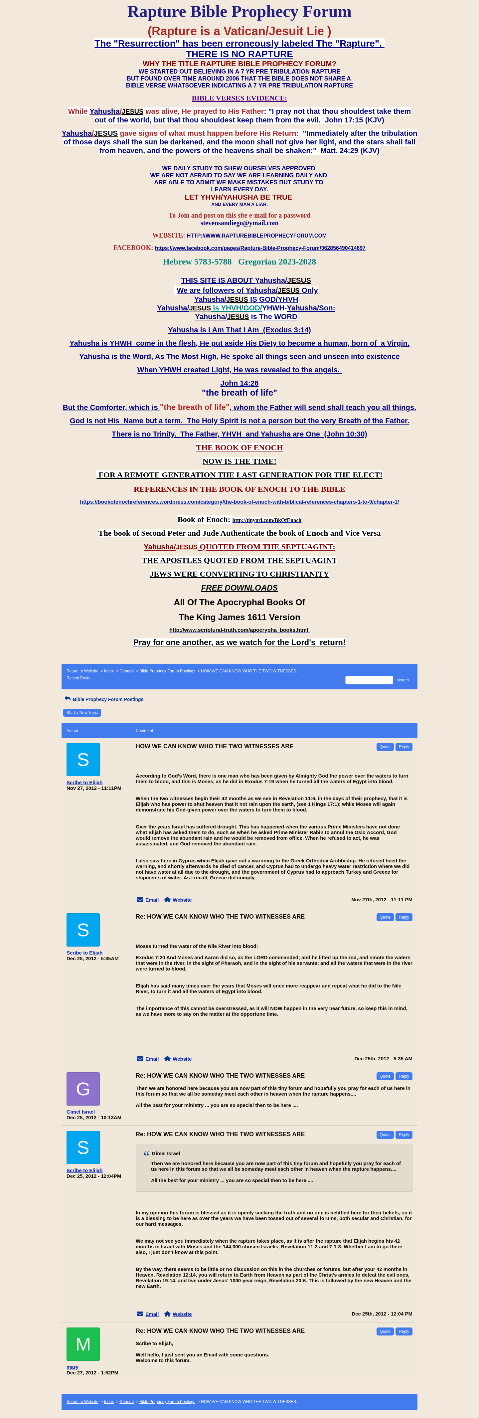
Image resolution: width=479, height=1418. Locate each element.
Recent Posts (78, 678)
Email (152, 900)
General (126, 671)
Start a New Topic (82, 712)
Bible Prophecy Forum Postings (167, 671)
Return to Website (82, 671)
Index (109, 671)
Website (182, 900)
